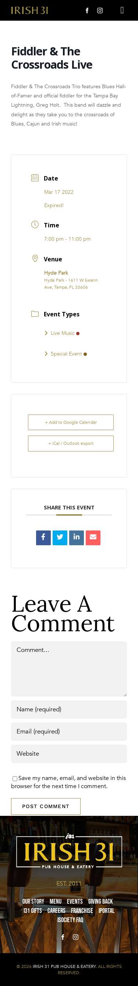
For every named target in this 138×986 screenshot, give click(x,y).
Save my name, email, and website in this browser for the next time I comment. (68, 782)
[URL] (69, 754)
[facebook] (87, 10)
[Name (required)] (69, 709)
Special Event (65, 353)
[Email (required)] (69, 731)
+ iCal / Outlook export (70, 443)
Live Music (61, 333)
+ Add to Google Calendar (71, 422)
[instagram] (100, 10)
